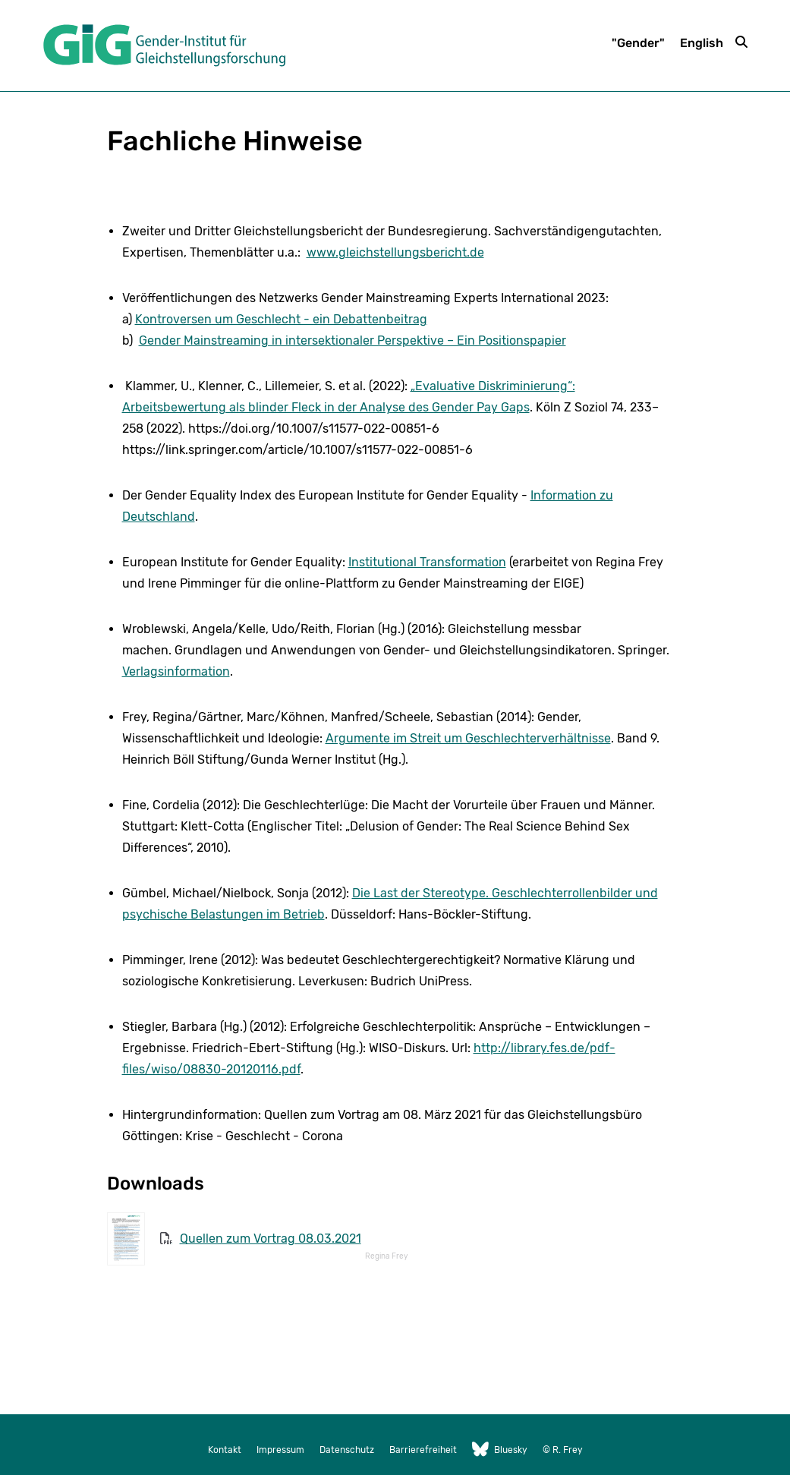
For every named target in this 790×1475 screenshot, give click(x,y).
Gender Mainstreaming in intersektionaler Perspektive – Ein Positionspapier (352, 340)
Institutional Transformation (427, 562)
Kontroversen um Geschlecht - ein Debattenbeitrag (281, 319)
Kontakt (224, 1450)
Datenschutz (346, 1450)
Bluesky (499, 1450)
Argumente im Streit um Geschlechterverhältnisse (468, 738)
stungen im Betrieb (270, 914)
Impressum (280, 1450)
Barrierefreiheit (423, 1450)
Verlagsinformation (176, 671)
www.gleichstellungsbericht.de (395, 252)
